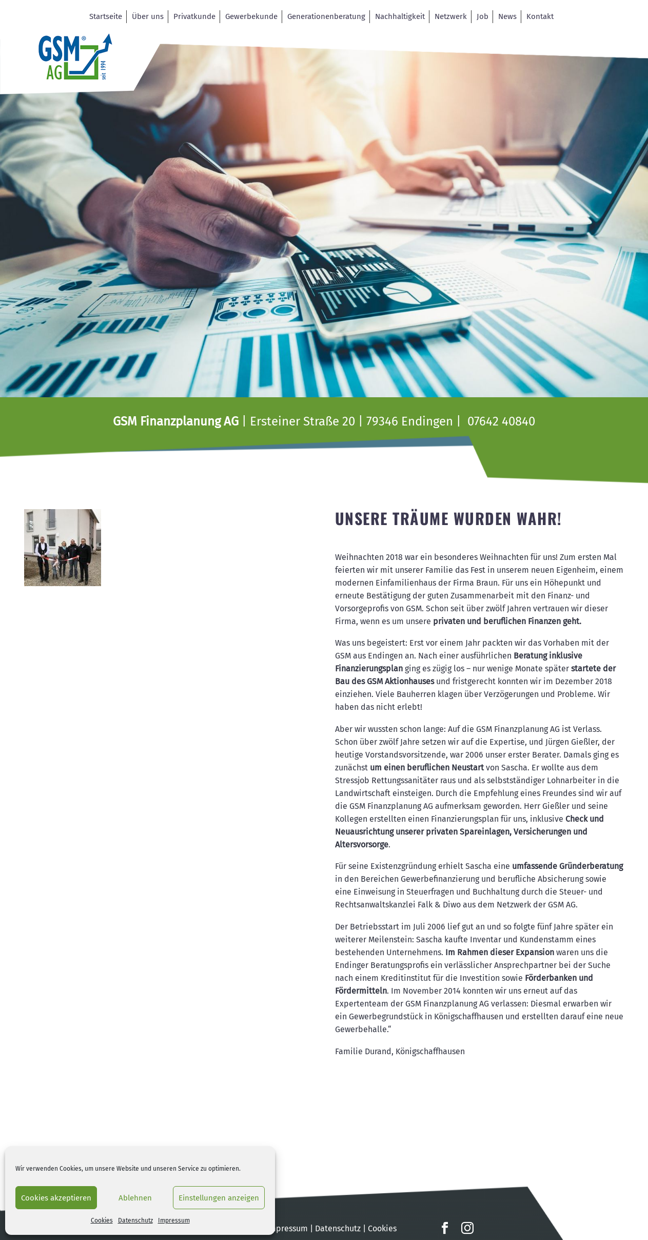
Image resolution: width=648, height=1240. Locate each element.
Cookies (102, 1220)
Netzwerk (451, 16)
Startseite (105, 16)
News (507, 16)
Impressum (174, 1220)
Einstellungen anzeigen (219, 1198)
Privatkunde (194, 16)
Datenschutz (135, 1220)
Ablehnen (135, 1198)
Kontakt (540, 16)
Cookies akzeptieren (56, 1198)
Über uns (148, 16)
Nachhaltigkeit (400, 16)
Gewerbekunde (251, 16)
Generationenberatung (326, 16)
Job (482, 16)
